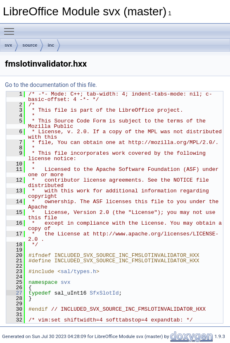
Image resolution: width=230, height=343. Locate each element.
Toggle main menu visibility (11, 28)
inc (50, 45)
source (29, 45)
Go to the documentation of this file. (51, 85)
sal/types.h (78, 271)
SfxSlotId (104, 293)
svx (8, 45)
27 (14, 293)
